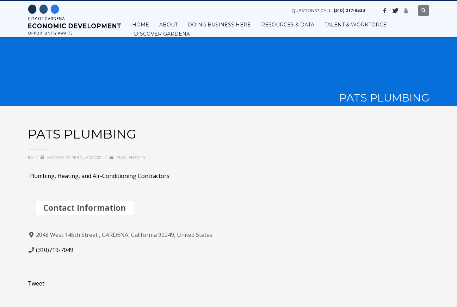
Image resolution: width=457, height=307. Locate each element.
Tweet (36, 283)
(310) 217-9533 (349, 10)
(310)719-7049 (54, 250)
